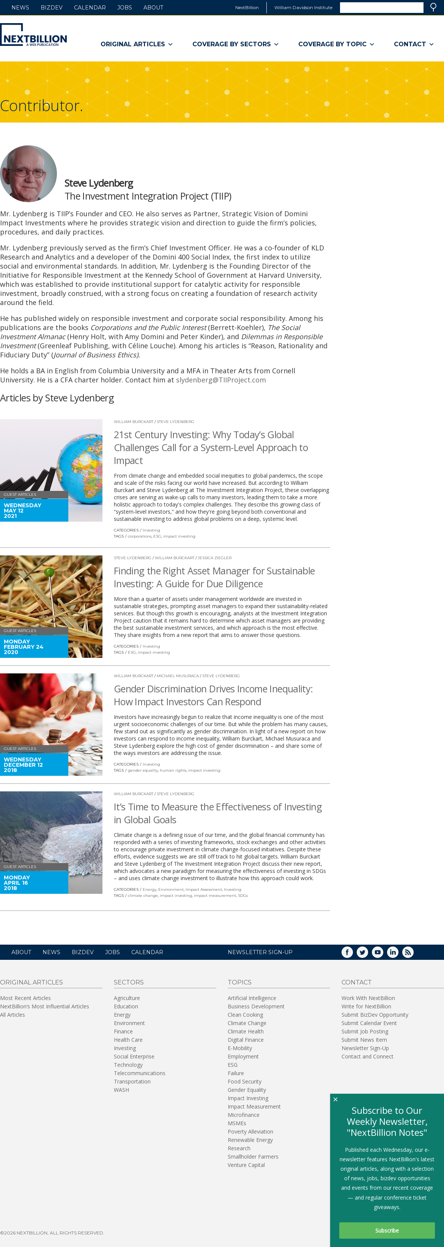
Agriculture (127, 998)
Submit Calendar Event (369, 1023)
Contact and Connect (368, 1056)
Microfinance (244, 1114)
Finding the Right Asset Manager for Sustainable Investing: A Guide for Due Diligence (214, 577)
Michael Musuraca (178, 675)
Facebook (352, 954)
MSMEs (237, 1123)
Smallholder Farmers (253, 1156)
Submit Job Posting (365, 1031)
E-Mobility (240, 1048)
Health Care (128, 1039)
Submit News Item (364, 1039)
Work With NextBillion (368, 998)
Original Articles (137, 44)
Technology (128, 1064)
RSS (413, 954)
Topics (240, 982)
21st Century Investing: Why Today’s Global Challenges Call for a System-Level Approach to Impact (211, 447)
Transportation (132, 1081)
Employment (243, 1056)
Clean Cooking (245, 1014)
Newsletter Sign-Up (365, 1048)
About (153, 7)
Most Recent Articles (25, 998)
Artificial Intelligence (252, 998)
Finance (123, 1031)
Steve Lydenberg (175, 421)
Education (126, 1006)
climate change (143, 895)
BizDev (52, 7)
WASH (121, 1089)
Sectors (129, 982)
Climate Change (247, 1023)
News (20, 7)
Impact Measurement (254, 1106)
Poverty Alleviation (250, 1131)
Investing (151, 530)
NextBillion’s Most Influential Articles (44, 1006)
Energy (149, 889)
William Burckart (133, 421)
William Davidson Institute (303, 7)
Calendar (90, 7)
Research (239, 1148)
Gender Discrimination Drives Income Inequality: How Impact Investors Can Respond (213, 695)
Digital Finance (246, 1039)
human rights (173, 770)
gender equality (143, 770)
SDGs (243, 895)
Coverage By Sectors (235, 44)
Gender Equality (247, 1089)
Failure (236, 1073)
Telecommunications (139, 1073)
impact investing (179, 536)
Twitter (367, 954)
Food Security (244, 1081)
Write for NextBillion (366, 1006)
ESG (157, 536)
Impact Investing (248, 1098)
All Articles (12, 1014)
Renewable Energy (250, 1139)
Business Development (256, 1006)
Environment (171, 889)
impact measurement (215, 895)
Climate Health (246, 1031)
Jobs (124, 7)
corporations (139, 536)
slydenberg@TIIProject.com (221, 379)
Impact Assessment (204, 889)
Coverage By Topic (336, 44)
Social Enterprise (134, 1056)
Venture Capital (246, 1164)
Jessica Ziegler (214, 557)
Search (433, 7)
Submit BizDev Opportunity (375, 1014)
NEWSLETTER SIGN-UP (260, 952)
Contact (414, 44)
